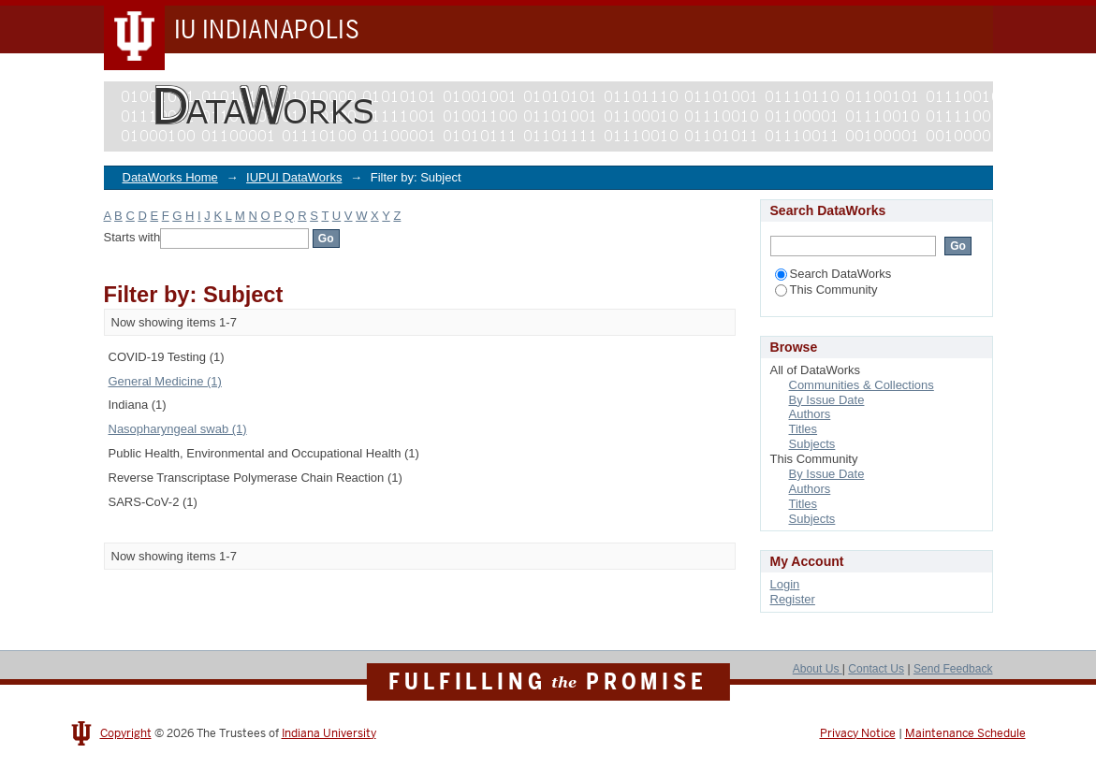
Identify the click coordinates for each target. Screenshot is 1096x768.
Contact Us (876, 668)
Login (785, 584)
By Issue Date (827, 400)
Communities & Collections (861, 385)
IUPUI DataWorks (294, 177)
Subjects (812, 444)
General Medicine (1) (165, 381)
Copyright (126, 733)
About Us (817, 668)
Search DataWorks (833, 274)
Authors (810, 414)
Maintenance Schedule (965, 733)
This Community (826, 290)
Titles (803, 429)
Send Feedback (953, 668)
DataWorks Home (170, 177)
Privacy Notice (858, 733)
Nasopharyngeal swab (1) (178, 429)
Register (792, 599)
